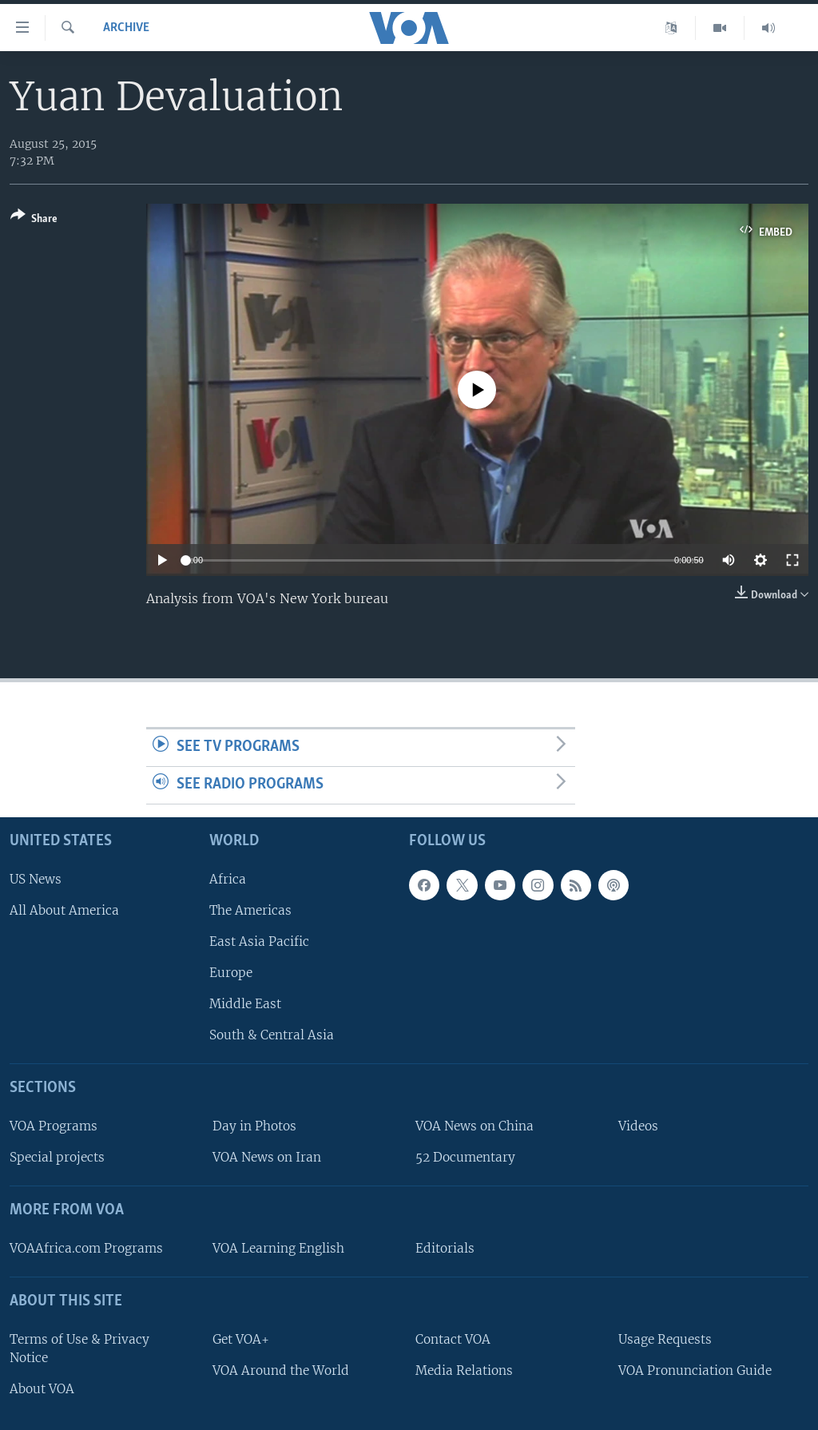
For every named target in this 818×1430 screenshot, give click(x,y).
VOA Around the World (280, 1370)
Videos (638, 1126)
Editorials (445, 1248)
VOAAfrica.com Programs (86, 1248)
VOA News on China (474, 1126)
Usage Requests (665, 1339)
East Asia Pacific (259, 941)
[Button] (34, 220)
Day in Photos (254, 1126)
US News (36, 879)
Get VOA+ (240, 1339)
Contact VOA (452, 1339)
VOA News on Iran (266, 1157)
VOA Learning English (278, 1248)
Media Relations (464, 1370)
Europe (230, 972)
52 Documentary (465, 1157)
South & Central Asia (271, 1035)
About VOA (42, 1388)
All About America (64, 910)
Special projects (57, 1157)
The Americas (250, 910)
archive (126, 28)
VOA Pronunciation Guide (695, 1370)
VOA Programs (53, 1126)
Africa (227, 879)
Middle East (245, 1003)
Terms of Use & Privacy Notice (79, 1348)
